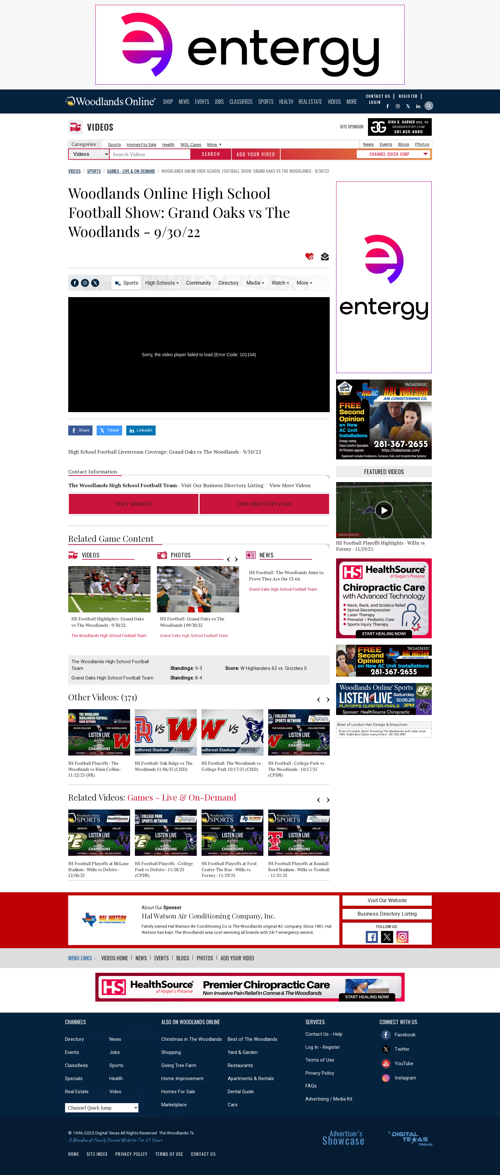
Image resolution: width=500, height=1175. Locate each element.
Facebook (405, 1035)
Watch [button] (278, 283)
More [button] (302, 283)
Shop (168, 101)
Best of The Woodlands (252, 1039)
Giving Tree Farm (178, 1065)
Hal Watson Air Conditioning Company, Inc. (209, 915)
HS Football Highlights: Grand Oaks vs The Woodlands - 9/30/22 (107, 622)
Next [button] (236, 559)
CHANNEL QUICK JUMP (390, 154)
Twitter (402, 1049)
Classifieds (241, 101)
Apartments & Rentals (251, 1078)
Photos (422, 144)
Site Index (97, 1154)
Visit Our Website (387, 900)
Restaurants (240, 1065)
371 (129, 697)
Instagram (405, 1078)
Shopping (171, 1052)
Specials (74, 1078)
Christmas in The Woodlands (191, 1039)
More (352, 101)
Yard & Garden (243, 1052)
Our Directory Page (264, 503)
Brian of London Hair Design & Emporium (372, 725)
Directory (228, 283)
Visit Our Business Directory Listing (222, 485)
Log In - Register (322, 1047)
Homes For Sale (141, 144)
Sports (266, 101)
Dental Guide (241, 1091)
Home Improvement (182, 1078)
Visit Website (133, 503)
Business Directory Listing (387, 914)
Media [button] (253, 283)
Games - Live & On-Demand (182, 797)
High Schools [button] (160, 283)
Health (286, 101)
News (184, 101)
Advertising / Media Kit (328, 1099)
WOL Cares (190, 144)
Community (198, 283)
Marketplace (174, 1105)
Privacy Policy (319, 1073)
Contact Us (203, 1154)
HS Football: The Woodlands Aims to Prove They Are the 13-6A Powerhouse (286, 578)
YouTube (404, 1063)
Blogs (403, 144)
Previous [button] (228, 559)
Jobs (219, 101)
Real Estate (310, 101)
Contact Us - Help (323, 1034)
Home (73, 1154)
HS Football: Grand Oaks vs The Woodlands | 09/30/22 (192, 622)
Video (115, 1091)
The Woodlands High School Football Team (109, 636)
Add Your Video (256, 154)
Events (202, 101)
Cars (233, 1105)
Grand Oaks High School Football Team (194, 636)
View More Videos (290, 485)
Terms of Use (319, 1060)
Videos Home (114, 958)
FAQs (311, 1086)
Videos (334, 101)
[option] (111, 604)
